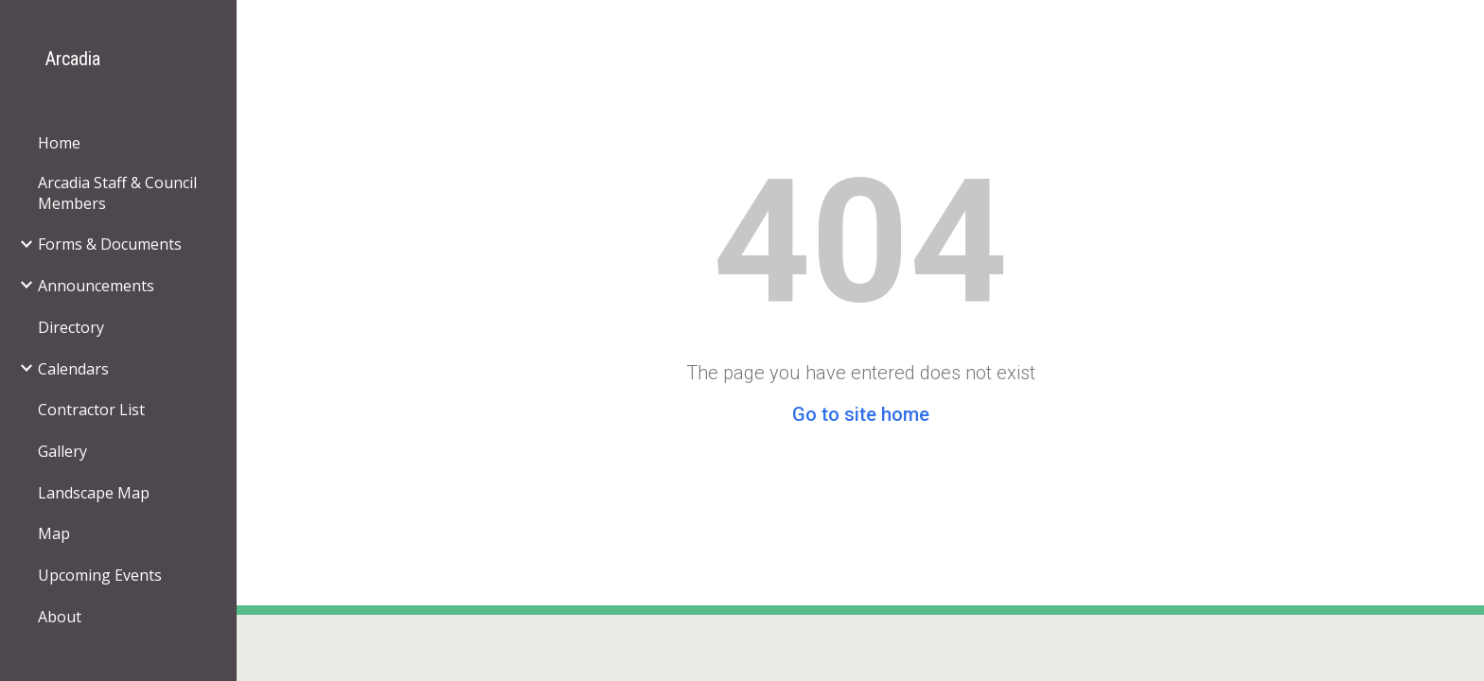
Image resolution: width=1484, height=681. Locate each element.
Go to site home (860, 414)
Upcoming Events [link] (100, 575)
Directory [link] (71, 327)
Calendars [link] (73, 368)
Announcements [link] (96, 285)
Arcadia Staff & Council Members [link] (117, 193)
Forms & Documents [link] (110, 244)
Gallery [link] (62, 451)
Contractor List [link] (91, 409)
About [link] (59, 616)
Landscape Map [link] (94, 492)
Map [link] (54, 533)
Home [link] (59, 142)
